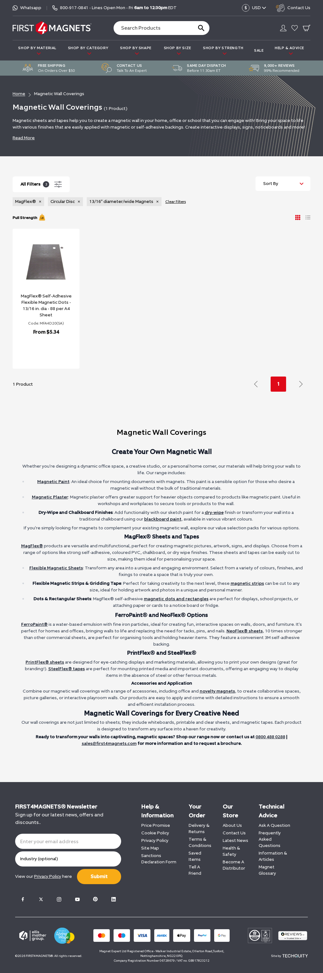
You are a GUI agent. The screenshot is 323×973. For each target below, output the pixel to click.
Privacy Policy (154, 840)
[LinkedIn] (114, 899)
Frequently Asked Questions (270, 839)
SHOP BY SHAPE (135, 50)
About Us (232, 825)
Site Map (150, 848)
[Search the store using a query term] (151, 28)
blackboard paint (162, 519)
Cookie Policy (155, 833)
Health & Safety (231, 851)
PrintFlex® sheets (45, 662)
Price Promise (155, 825)
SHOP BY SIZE (177, 50)
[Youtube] (77, 899)
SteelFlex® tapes (66, 669)
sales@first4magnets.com (109, 743)
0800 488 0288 (270, 737)
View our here (43, 876)
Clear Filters (175, 201)
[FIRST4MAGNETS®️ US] (52, 27)
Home (19, 94)
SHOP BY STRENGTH (223, 50)
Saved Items (195, 856)
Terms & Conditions (200, 842)
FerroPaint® (34, 624)
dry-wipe (214, 512)
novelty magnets (217, 691)
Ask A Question (274, 825)
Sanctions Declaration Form (158, 859)
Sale (258, 50)
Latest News (235, 840)
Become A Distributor (234, 865)
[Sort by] (282, 183)
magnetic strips (247, 583)
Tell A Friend (195, 870)
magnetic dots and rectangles (176, 599)
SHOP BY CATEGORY (88, 50)
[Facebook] (23, 899)
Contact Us (234, 833)
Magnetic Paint (53, 482)
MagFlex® (32, 546)
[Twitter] (41, 899)
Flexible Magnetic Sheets (56, 568)
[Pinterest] (95, 899)
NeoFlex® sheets (244, 631)
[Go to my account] (283, 28)
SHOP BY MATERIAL (37, 50)
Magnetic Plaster (50, 497)
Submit (99, 876)
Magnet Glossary (267, 870)
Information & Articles (273, 856)
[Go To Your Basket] (306, 28)
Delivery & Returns (199, 828)
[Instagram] (59, 899)
